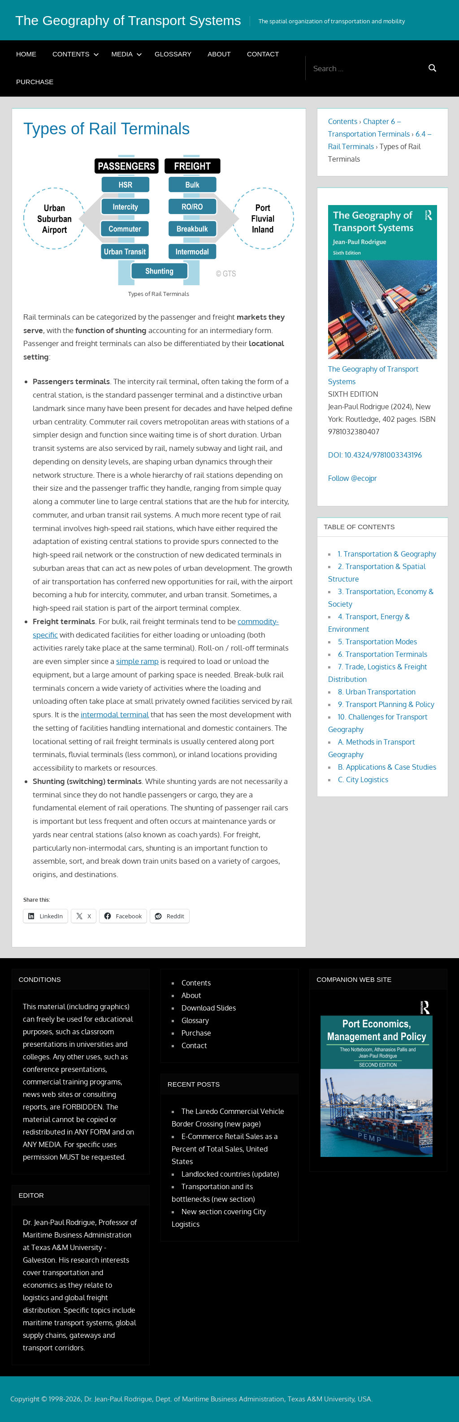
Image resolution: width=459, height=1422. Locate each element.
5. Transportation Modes (377, 641)
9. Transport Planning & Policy (386, 704)
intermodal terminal (115, 714)
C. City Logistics (363, 779)
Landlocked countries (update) (230, 1173)
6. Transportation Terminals (382, 654)
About (219, 54)
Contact (263, 54)
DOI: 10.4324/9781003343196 (375, 454)
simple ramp (137, 661)
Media (127, 54)
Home (26, 54)
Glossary (173, 54)
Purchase (34, 82)
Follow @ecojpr (352, 478)
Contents (75, 54)
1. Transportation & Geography (387, 553)
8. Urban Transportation (377, 691)
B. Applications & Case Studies (387, 766)
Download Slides (209, 1007)
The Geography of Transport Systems (135, 20)
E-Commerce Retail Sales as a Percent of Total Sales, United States (225, 1149)
